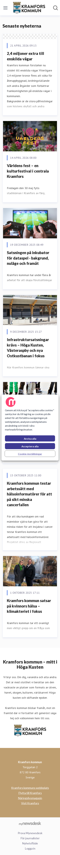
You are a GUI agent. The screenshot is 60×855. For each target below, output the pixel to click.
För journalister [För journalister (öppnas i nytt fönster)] (30, 838)
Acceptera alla (30, 446)
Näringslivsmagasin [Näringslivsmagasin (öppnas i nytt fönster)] (30, 798)
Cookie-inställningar (30, 453)
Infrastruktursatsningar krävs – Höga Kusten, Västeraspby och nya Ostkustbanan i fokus (28, 347)
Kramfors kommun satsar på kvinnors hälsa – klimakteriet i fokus (29, 606)
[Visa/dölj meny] (5, 8)
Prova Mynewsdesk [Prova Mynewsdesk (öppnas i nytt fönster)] (30, 833)
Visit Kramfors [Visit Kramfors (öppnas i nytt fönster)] (30, 803)
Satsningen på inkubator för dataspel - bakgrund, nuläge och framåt (28, 258)
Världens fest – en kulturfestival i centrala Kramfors (28, 171)
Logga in (30, 848)
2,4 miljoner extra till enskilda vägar (25, 56)
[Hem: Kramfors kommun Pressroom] (29, 8)
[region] (29, 427)
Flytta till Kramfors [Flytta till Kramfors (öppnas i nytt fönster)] (30, 793)
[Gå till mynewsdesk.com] (30, 823)
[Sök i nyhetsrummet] (55, 7)
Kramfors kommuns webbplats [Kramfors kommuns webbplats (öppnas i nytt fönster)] (30, 788)
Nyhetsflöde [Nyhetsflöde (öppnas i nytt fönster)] (30, 843)
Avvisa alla (30, 438)
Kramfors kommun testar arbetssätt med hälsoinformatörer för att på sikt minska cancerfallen (29, 494)
